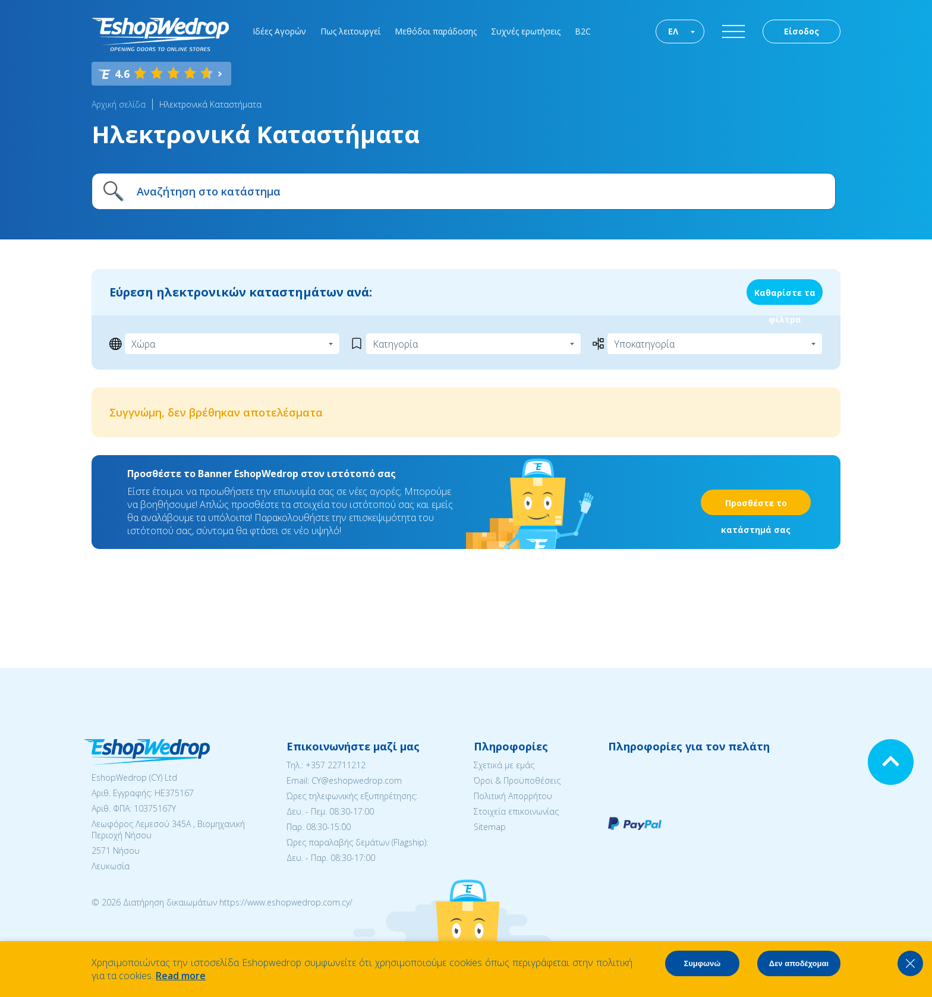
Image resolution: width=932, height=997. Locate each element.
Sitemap (490, 826)
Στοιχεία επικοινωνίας (516, 811)
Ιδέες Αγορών (279, 31)
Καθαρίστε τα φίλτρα (785, 296)
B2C (583, 31)
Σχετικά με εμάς (504, 765)
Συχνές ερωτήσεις (526, 31)
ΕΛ (673, 31)
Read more (181, 975)
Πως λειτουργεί (350, 31)
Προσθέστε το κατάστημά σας (756, 506)
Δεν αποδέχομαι (799, 963)
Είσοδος (801, 31)
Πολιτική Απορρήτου (513, 796)
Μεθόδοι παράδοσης (436, 31)
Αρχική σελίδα (119, 104)
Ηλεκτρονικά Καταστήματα (210, 104)
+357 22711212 (336, 765)
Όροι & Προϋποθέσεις (517, 780)
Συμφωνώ (702, 963)
